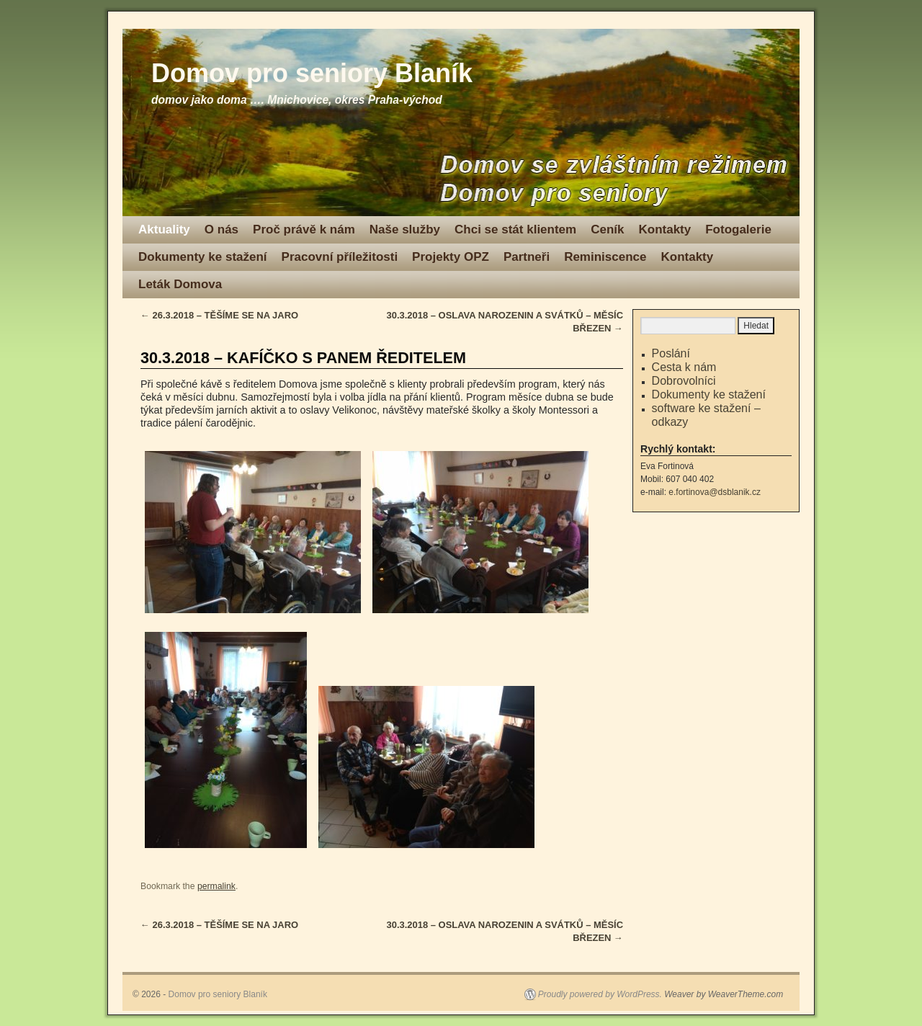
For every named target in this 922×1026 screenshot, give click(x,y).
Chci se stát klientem (515, 229)
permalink (216, 886)
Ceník (607, 229)
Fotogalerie (738, 229)
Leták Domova (180, 284)
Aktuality (164, 229)
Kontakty (664, 229)
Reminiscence (605, 257)
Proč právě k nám (304, 229)
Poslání (671, 353)
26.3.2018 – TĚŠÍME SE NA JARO (219, 315)
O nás (221, 229)
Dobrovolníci (684, 381)
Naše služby (405, 229)
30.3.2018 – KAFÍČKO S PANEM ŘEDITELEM (303, 358)
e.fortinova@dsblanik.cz (714, 492)
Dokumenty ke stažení (202, 257)
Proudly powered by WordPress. (600, 994)
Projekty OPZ (450, 257)
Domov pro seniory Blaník (312, 73)
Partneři (526, 257)
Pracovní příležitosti (340, 257)
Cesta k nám (684, 367)
